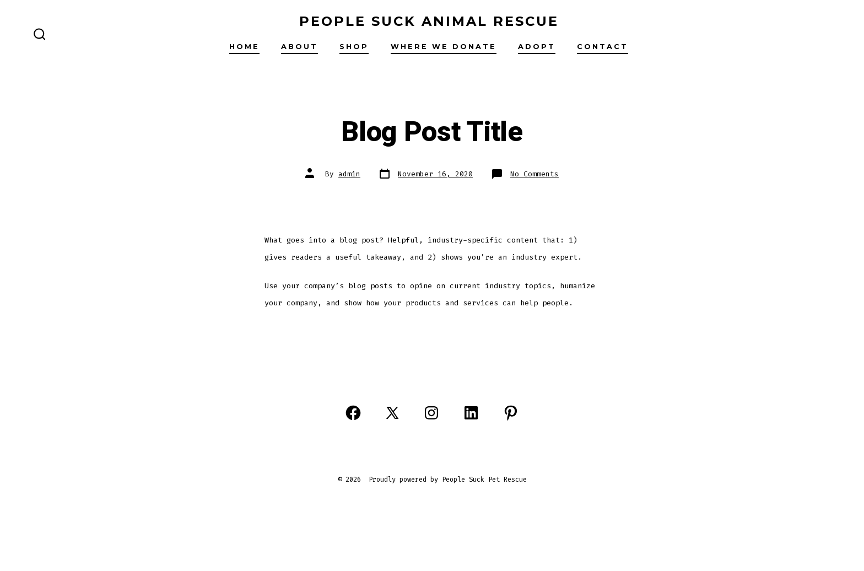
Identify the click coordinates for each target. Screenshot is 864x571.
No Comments (534, 174)
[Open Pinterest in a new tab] (510, 412)
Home (244, 46)
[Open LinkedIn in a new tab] (471, 412)
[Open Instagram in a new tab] (431, 412)
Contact (602, 46)
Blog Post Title (431, 132)
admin (349, 174)
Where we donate (443, 46)
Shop (354, 46)
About (299, 46)
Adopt (536, 46)
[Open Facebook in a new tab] (353, 412)
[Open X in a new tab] (392, 412)
